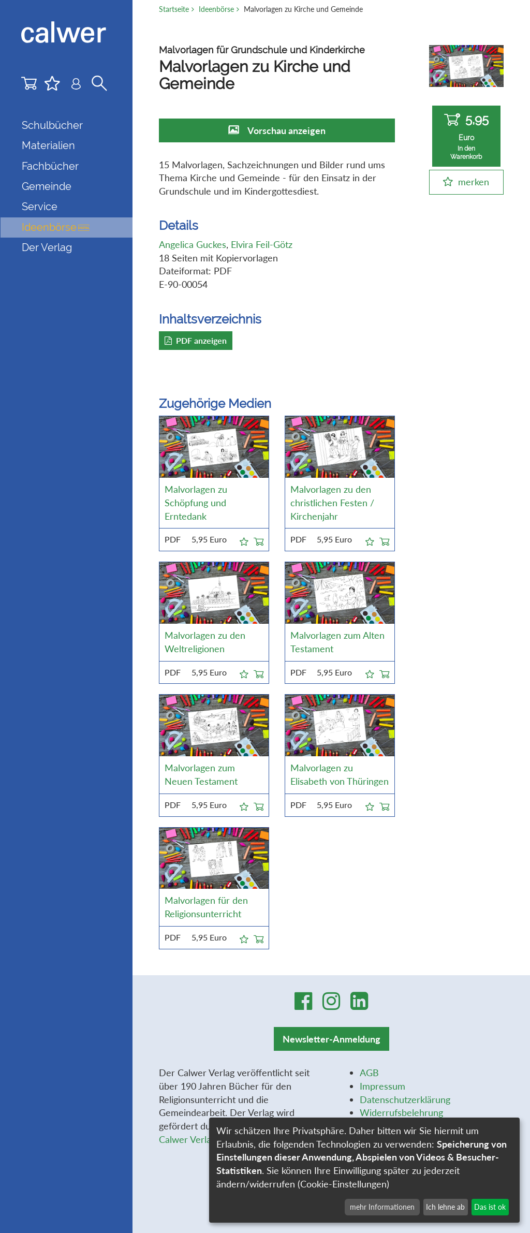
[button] (244, 540)
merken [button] (473, 181)
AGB (369, 1072)
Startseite (174, 9)
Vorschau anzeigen (286, 130)
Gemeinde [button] (46, 186)
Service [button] (39, 206)
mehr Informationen (382, 1206)
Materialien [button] (48, 145)
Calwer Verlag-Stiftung (205, 1139)
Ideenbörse (56, 227)
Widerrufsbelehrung (401, 1112)
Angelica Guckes (192, 244)
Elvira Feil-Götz (261, 244)
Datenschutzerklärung (405, 1099)
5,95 (466, 136)
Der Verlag (47, 247)
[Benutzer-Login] (76, 86)
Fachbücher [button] (50, 166)
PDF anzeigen (196, 340)
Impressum (382, 1086)
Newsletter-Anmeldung (331, 1039)
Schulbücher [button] (52, 125)
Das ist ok (490, 1206)
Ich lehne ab (445, 1206)
